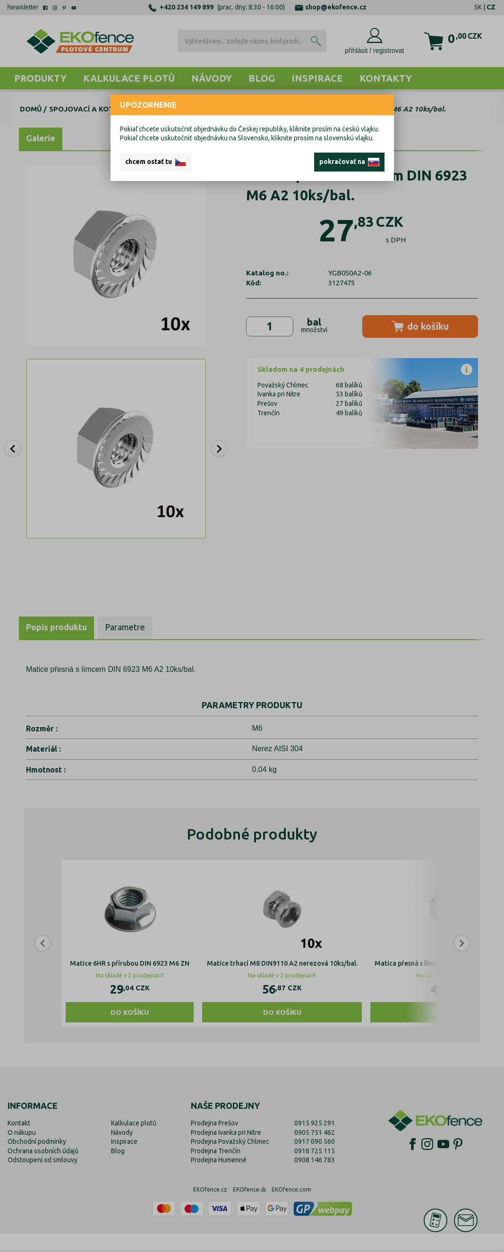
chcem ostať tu (155, 162)
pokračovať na (349, 162)
